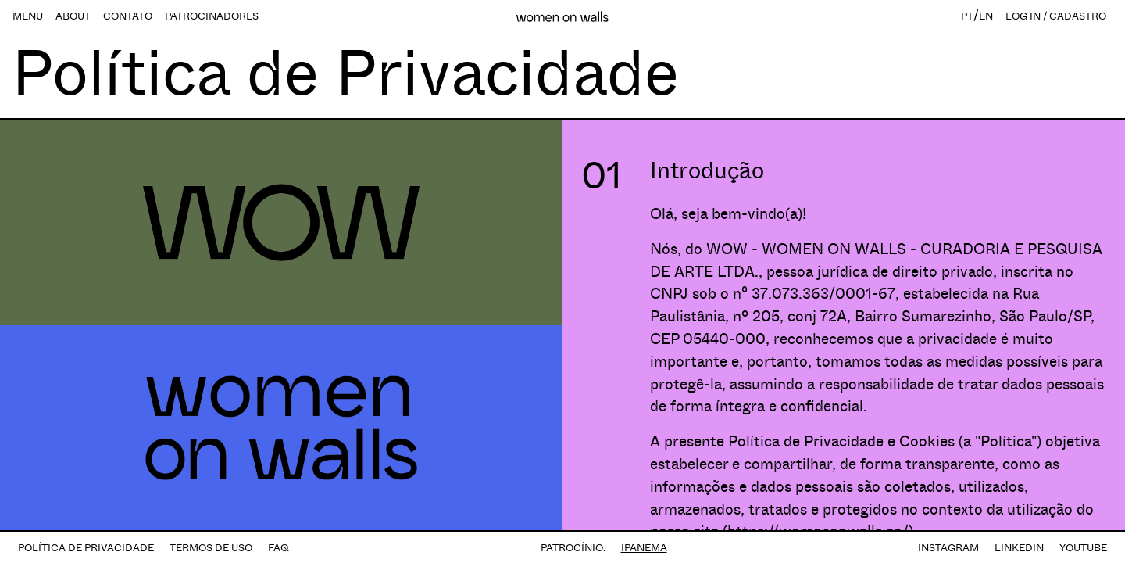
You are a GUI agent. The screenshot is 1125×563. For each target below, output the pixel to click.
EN (986, 16)
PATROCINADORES (212, 16)
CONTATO (127, 16)
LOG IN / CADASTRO (1055, 16)
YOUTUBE (1083, 547)
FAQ (278, 547)
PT (967, 16)
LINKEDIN (1019, 547)
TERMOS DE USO (211, 547)
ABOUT (73, 16)
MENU (27, 16)
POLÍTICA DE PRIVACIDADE (86, 547)
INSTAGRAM (948, 547)
